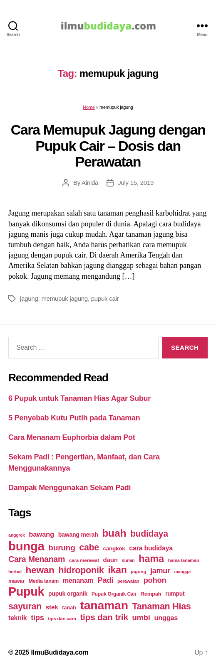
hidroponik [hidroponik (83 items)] (81, 570)
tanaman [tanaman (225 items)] (104, 605)
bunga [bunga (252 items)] (26, 546)
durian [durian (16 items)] (128, 560)
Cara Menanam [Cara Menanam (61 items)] (36, 559)
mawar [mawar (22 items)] (16, 581)
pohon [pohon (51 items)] (154, 580)
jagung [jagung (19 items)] (138, 571)
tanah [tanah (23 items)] (69, 607)
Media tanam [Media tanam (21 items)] (44, 581)
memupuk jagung (64, 298)
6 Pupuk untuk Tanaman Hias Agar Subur (79, 398)
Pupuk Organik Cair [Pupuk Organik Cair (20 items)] (114, 594)
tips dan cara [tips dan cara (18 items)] (62, 618)
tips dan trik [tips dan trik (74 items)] (104, 617)
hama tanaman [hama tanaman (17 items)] (183, 560)
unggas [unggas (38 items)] (166, 617)
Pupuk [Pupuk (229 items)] (26, 591)
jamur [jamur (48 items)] (160, 571)
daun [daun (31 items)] (110, 559)
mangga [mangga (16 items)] (182, 571)
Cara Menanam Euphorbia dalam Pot (71, 437)
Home (88, 107)
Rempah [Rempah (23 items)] (151, 594)
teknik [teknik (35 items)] (17, 617)
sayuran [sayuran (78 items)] (25, 606)
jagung (29, 298)
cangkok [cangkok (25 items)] (114, 548)
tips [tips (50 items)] (37, 617)
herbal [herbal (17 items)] (15, 571)
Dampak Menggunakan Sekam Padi (69, 487)
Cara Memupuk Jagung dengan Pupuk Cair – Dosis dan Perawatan (108, 145)
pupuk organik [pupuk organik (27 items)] (67, 593)
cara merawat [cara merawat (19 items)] (84, 560)
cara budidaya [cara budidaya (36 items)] (151, 548)
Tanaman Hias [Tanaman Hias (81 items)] (161, 606)
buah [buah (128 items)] (114, 533)
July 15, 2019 (136, 182)
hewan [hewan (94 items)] (40, 570)
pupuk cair (105, 298)
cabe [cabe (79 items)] (89, 547)
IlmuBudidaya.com (59, 652)
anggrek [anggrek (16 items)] (16, 535)
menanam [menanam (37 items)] (78, 580)
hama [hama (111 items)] (151, 558)
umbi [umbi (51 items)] (141, 617)
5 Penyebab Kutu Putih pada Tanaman (74, 418)
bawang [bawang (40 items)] (41, 534)
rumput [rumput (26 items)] (174, 593)
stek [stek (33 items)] (52, 607)
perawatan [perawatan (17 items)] (128, 581)
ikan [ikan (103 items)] (117, 569)
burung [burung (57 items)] (61, 547)
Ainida (90, 182)
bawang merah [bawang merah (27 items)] (78, 534)
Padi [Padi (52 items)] (105, 580)
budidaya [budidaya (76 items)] (149, 533)
